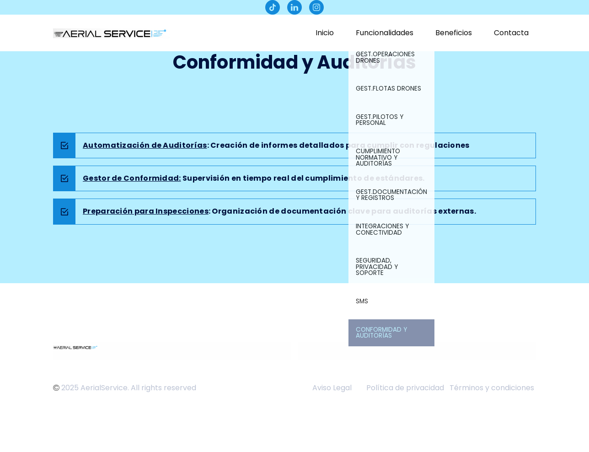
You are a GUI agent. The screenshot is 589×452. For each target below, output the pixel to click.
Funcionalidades (384, 32)
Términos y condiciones (493, 387)
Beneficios (453, 32)
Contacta (511, 32)
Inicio (325, 32)
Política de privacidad (405, 387)
